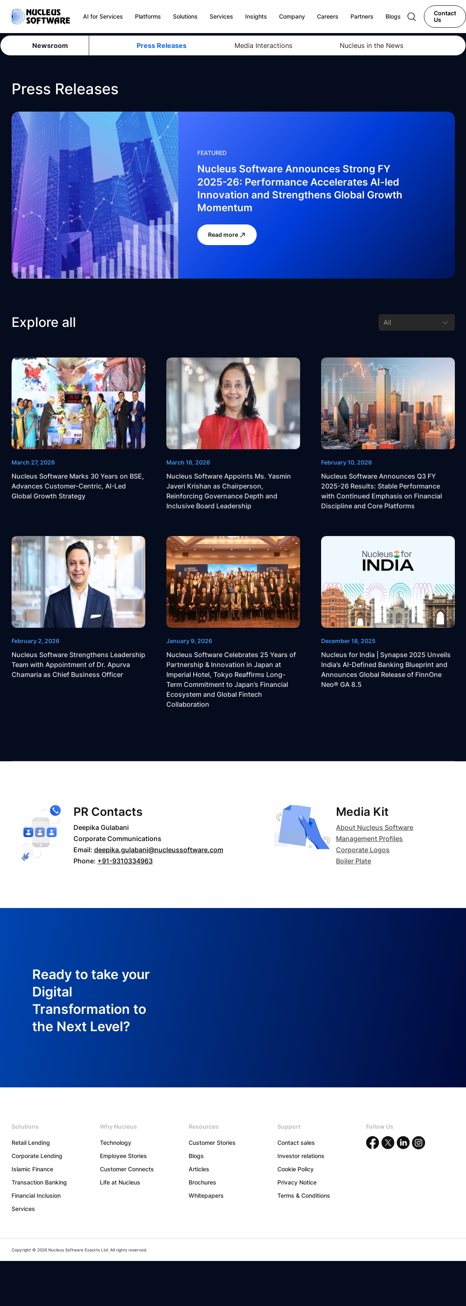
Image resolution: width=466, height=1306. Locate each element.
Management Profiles (369, 838)
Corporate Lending (37, 1155)
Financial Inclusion (36, 1195)
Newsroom (50, 45)
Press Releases (162, 45)
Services (23, 1208)
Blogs (196, 1155)
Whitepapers (206, 1195)
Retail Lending (31, 1142)
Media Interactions (263, 45)
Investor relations (300, 1155)
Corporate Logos (363, 850)
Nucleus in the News (371, 45)
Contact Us (445, 16)
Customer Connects (127, 1169)
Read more (227, 234)
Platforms (148, 16)
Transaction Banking (39, 1182)
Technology (115, 1142)
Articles (199, 1169)
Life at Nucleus (120, 1182)
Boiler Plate (353, 861)
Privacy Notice (297, 1182)
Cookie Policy (295, 1169)
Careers (327, 16)
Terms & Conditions (303, 1195)
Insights (256, 16)
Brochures (202, 1182)
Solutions (185, 16)
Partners (362, 16)
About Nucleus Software (374, 827)
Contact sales (296, 1142)
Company (292, 16)
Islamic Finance (32, 1169)
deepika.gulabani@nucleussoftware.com (158, 850)
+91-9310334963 (125, 861)
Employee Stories (123, 1155)
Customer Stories (212, 1142)
